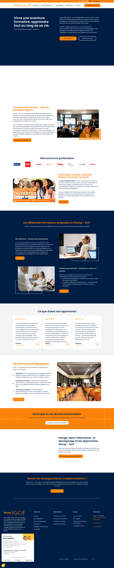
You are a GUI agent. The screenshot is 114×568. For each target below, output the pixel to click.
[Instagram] (84, 1)
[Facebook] (79, 1)
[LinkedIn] (82, 1)
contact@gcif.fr (97, 526)
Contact (79, 5)
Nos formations (47, 5)
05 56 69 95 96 (97, 523)
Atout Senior (59, 5)
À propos (36, 5)
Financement (69, 5)
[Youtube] (87, 1)
